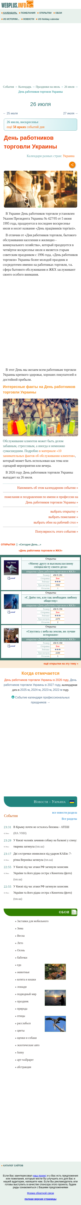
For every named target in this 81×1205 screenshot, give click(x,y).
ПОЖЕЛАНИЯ (27, 13)
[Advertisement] (40, 54)
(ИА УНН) (19, 833)
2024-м (35, 689)
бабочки (21, 957)
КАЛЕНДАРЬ (9, 13)
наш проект (39, 1175)
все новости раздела (64, 812)
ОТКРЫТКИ (44, 13)
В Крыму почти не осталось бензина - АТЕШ (41, 827)
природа (21, 1008)
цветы (20, 1030)
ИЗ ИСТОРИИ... (10, 19)
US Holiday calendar (48, 19)
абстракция (23, 1067)
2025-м (25, 689)
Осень (20, 950)
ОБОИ (58, 13)
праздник (22, 1001)
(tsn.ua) (39, 846)
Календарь (24, 86)
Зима (19, 928)
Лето (19, 943)
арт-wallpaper (24, 1059)
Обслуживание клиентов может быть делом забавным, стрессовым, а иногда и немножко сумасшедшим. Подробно (40, 427)
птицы (20, 1015)
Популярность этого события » (56, 531)
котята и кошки (25, 979)
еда (18, 964)
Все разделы (69, 818)
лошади (21, 986)
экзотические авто (27, 1045)
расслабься (23, 1023)
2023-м (46, 689)
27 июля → (70, 113)
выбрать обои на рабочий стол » (56, 522)
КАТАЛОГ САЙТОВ (12, 1165)
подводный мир (25, 994)
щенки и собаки (26, 1037)
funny (19, 1052)
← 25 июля (10, 113)
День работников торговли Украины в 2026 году (36, 679)
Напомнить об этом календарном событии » (47, 488)
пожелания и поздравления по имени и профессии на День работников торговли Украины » (41, 499)
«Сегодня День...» (29, 544)
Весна (20, 935)
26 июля (69, 86)
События (8, 86)
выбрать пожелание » (63, 517)
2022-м (57, 689)
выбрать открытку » (64, 511)
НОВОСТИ (28, 19)
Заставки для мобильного (31, 921)
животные (22, 972)
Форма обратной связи (40, 1193)
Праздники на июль (48, 86)
